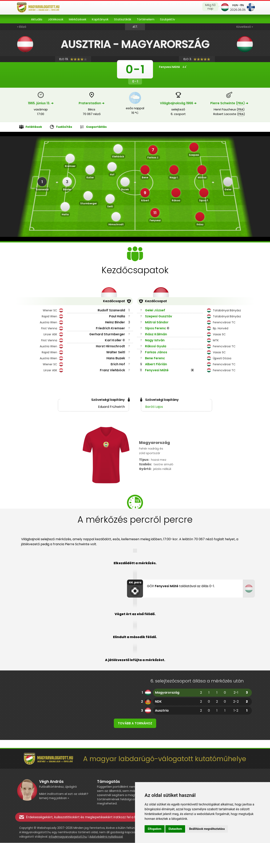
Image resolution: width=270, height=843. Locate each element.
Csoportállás (93, 127)
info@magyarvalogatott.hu (68, 837)
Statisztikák (122, 19)
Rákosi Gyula (155, 346)
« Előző (21, 27)
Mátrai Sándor (157, 322)
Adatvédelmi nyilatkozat (106, 837)
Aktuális (36, 19)
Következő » (244, 27)
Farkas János (156, 352)
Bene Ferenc (155, 358)
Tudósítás (61, 127)
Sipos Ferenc (155, 328)
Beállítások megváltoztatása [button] (207, 828)
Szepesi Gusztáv (158, 316)
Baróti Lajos (154, 406)
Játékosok (55, 19)
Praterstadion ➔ (91, 103)
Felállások (30, 127)
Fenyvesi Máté (157, 370)
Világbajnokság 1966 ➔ (178, 103)
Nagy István (155, 340)
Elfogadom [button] (154, 828)
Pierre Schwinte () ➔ (229, 103)
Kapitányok (100, 19)
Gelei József (155, 310)
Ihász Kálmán (156, 334)
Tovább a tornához (135, 723)
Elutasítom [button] (175, 828)
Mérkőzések (77, 19)
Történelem (145, 19)
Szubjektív (167, 19)
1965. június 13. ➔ (41, 103)
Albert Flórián (156, 364)
